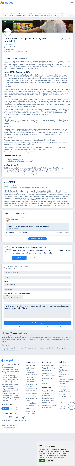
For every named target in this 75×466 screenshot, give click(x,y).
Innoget (24, 418)
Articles (44, 383)
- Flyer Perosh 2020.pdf (15, 159)
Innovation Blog (31, 396)
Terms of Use (30, 408)
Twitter (10, 418)
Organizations (47, 373)
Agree (42, 460)
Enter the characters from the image (17, 293)
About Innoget (30, 365)
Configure (50, 460)
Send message (37, 323)
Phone (6, 281)
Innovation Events (48, 376)
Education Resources (49, 381)
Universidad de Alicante (19, 218)
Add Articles (63, 386)
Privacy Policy (30, 411)
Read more (10, 232)
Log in (32, 258)
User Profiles (46, 408)
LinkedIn (4, 418)
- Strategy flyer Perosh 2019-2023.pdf (20, 161)
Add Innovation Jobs (66, 379)
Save (18, 232)
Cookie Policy (30, 414)
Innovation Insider (32, 393)
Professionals (46, 370)
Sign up (19, 258)
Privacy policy (58, 326)
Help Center (30, 381)
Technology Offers (48, 368)
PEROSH (9, 44)
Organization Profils (49, 405)
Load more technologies (37, 238)
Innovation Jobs (47, 378)
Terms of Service (47, 326)
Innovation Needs (48, 365)
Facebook (17, 418)
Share (25, 232)
